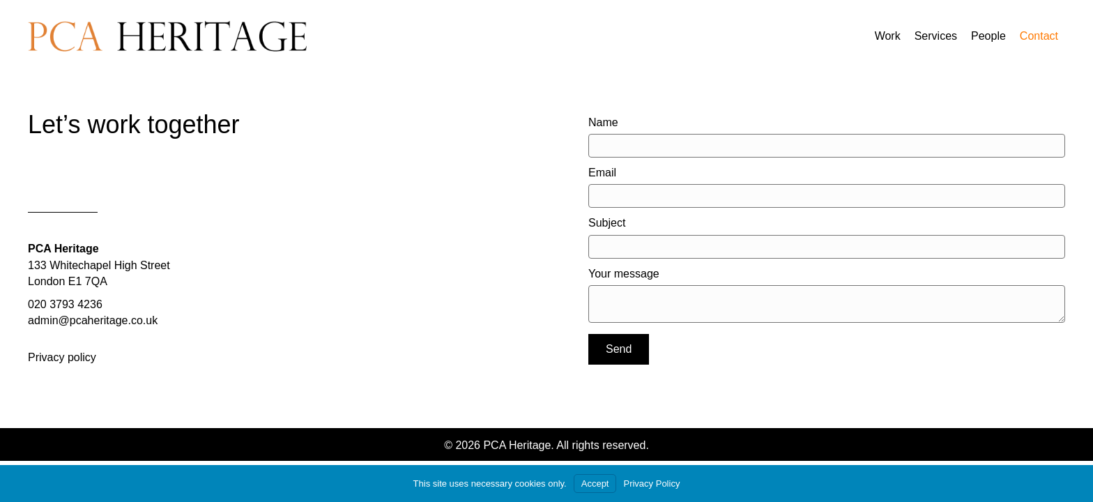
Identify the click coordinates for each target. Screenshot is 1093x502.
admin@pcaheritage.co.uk (93, 320)
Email (602, 172)
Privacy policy (62, 357)
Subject (606, 223)
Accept (595, 483)
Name (603, 122)
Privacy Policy (651, 483)
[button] (618, 349)
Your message (623, 274)
